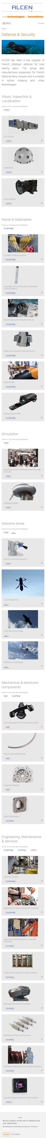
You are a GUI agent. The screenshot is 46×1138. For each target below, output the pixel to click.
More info (6, 1130)
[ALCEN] (22, 8)
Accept (6, 1135)
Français (41, 23)
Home (4, 29)
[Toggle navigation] (7, 23)
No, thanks (16, 1135)
